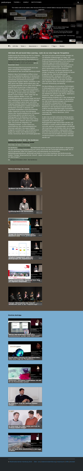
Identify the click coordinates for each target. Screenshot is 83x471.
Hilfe (67, 462)
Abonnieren (33, 46)
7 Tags (54, 46)
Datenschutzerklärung (48, 462)
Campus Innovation (24, 148)
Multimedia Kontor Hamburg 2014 (21, 462)
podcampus (6, 2)
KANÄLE (26, 2)
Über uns (37, 462)
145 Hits (15, 46)
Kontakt (72, 462)
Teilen (23, 46)
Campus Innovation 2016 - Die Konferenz (23, 160)
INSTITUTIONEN (36, 2)
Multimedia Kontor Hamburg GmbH (21, 142)
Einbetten (44, 46)
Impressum (60, 462)
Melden (62, 46)
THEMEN (17, 2)
